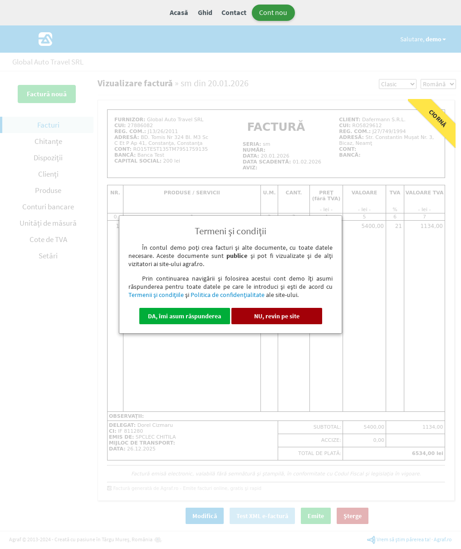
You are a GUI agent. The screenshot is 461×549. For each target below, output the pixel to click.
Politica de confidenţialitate (228, 295)
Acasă (179, 12)
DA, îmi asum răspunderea (184, 316)
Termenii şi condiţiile (156, 295)
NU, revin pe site (276, 316)
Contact (233, 12)
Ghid (205, 12)
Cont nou (273, 12)
